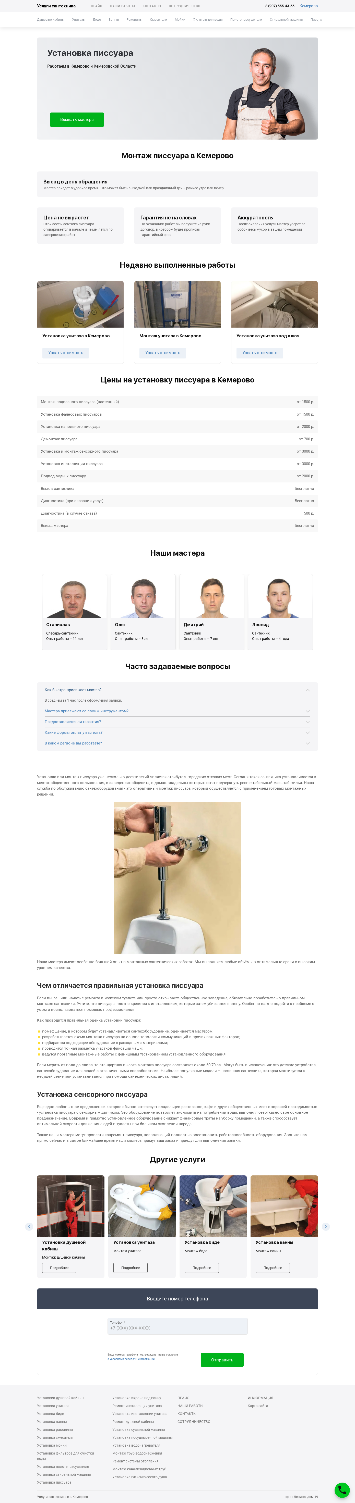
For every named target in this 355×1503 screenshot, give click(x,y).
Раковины (134, 19)
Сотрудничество (184, 6)
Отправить (222, 1359)
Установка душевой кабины (60, 1398)
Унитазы (78, 19)
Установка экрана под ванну (136, 1398)
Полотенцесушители (246, 19)
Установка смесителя (55, 1437)
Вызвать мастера (77, 119)
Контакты (152, 6)
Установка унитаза (53, 1406)
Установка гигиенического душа (139, 1477)
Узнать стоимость (65, 352)
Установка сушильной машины (138, 1429)
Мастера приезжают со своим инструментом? (86, 711)
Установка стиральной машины (64, 1474)
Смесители (158, 19)
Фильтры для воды (208, 19)
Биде (97, 19)
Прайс (96, 6)
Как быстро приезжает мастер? (73, 690)
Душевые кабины (50, 19)
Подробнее (59, 1268)
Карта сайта (258, 1406)
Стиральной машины (286, 19)
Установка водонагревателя (136, 1445)
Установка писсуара (54, 1482)
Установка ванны (52, 1422)
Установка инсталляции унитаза (140, 1414)
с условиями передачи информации (131, 1359)
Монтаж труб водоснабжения (137, 1453)
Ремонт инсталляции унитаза (137, 1406)
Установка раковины (55, 1429)
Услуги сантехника (56, 6)
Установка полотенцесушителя (63, 1466)
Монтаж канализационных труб (139, 1469)
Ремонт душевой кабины (133, 1422)
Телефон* (117, 1322)
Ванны (114, 19)
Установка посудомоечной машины (142, 1437)
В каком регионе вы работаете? (73, 743)
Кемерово (309, 6)
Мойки (180, 19)
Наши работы (122, 6)
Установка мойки (52, 1445)
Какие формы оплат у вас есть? (73, 732)
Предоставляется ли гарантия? (73, 721)
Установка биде (50, 1414)
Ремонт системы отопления (135, 1461)
